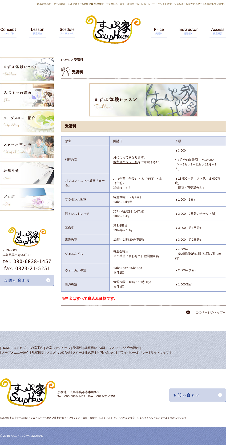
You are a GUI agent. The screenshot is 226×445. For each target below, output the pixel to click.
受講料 (77, 348)
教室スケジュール (125, 162)
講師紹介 (91, 348)
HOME (65, 60)
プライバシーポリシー (133, 352)
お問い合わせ (106, 352)
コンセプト (21, 348)
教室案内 (37, 348)
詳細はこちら (122, 188)
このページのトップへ (210, 312)
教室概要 (38, 352)
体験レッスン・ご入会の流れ (119, 348)
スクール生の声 (83, 352)
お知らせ (64, 352)
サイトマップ (160, 352)
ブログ (51, 352)
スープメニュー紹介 (15, 352)
